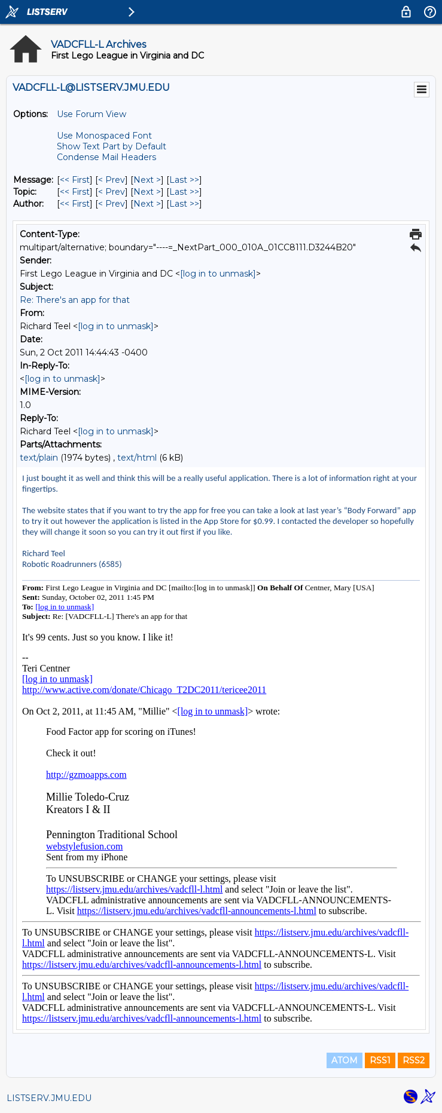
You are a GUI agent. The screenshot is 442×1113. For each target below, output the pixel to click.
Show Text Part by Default (111, 146)
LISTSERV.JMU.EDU (49, 1098)
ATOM (344, 1060)
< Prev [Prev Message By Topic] (111, 191)
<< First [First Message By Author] (75, 203)
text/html (137, 457)
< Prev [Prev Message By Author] (111, 203)
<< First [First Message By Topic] (75, 191)
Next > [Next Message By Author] (147, 203)
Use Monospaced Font (104, 135)
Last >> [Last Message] (184, 179)
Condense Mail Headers (106, 157)
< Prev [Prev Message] (111, 179)
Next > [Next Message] (147, 179)
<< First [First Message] (75, 179)
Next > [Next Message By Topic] (147, 191)
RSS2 (414, 1060)
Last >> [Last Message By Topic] (184, 191)
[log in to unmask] (218, 273)
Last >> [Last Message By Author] (184, 203)
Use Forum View (91, 114)
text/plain (39, 457)
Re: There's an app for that (75, 300)
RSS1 (380, 1060)
